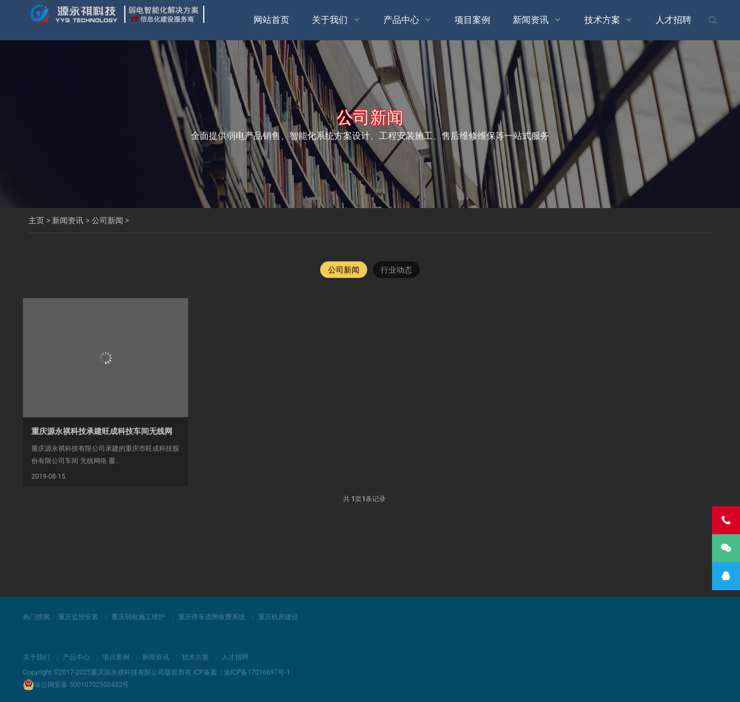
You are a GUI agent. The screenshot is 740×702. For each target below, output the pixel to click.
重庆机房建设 (278, 617)
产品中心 (401, 20)
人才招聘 (673, 20)
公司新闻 (107, 220)
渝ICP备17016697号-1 (257, 672)
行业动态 (396, 270)
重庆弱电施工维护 (138, 617)
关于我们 (330, 20)
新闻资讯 (531, 20)
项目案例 (472, 20)
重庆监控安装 (78, 617)
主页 (36, 220)
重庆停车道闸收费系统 (211, 617)
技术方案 (602, 20)
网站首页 (271, 20)
